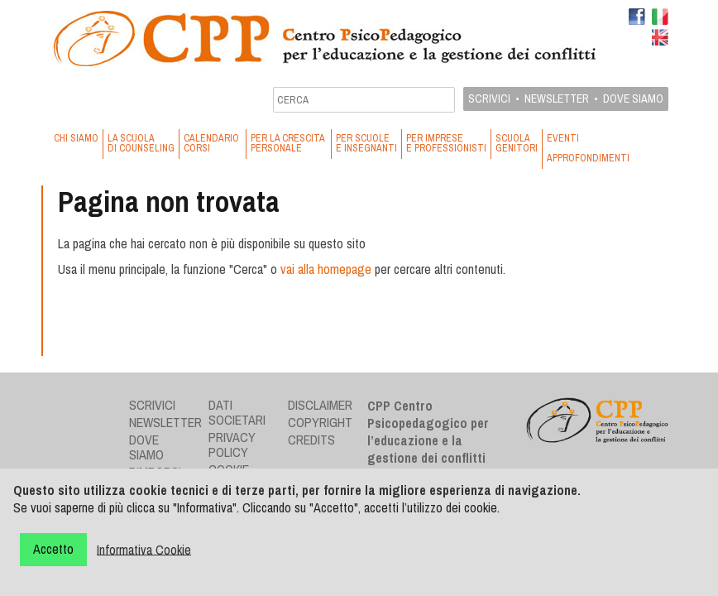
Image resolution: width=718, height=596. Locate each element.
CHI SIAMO (76, 138)
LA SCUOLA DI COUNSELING (141, 143)
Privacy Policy (232, 444)
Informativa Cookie (144, 549)
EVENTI (563, 138)
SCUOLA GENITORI (516, 143)
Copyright (320, 422)
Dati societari (237, 412)
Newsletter (556, 98)
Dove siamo (633, 98)
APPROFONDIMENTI (588, 158)
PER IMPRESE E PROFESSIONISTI (446, 143)
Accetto (53, 549)
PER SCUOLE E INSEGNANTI (366, 143)
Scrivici (489, 98)
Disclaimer (320, 405)
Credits (311, 439)
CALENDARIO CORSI (213, 143)
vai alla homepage (325, 269)
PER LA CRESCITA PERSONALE (289, 143)
